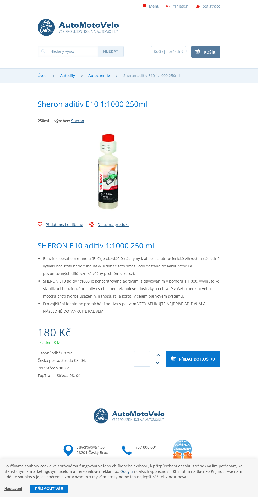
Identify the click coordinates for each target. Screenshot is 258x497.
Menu (150, 6)
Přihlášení (180, 6)
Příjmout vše (49, 489)
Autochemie (99, 75)
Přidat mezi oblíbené (60, 225)
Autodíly (67, 75)
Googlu (126, 471)
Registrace (211, 6)
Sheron (77, 120)
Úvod (42, 75)
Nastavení (13, 489)
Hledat (110, 51)
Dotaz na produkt (109, 225)
